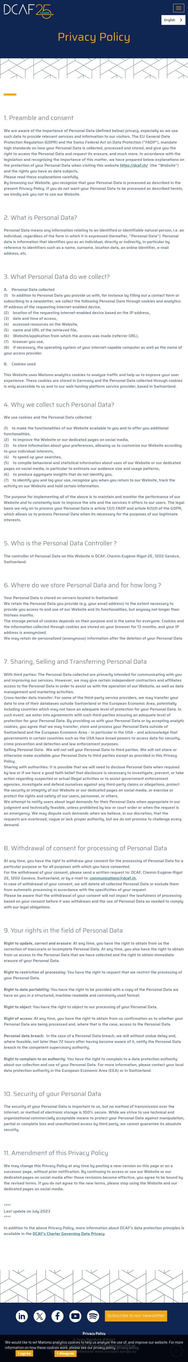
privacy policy (128, 1347)
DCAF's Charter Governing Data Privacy (68, 1234)
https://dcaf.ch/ (134, 165)
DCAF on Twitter (40, 1316)
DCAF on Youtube (75, 1316)
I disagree (65, 1353)
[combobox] (173, 20)
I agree (24, 1353)
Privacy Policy (94, 1333)
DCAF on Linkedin (22, 1316)
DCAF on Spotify (93, 1316)
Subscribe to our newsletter (136, 1315)
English (169, 20)
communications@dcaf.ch (113, 878)
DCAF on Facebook (57, 1316)
